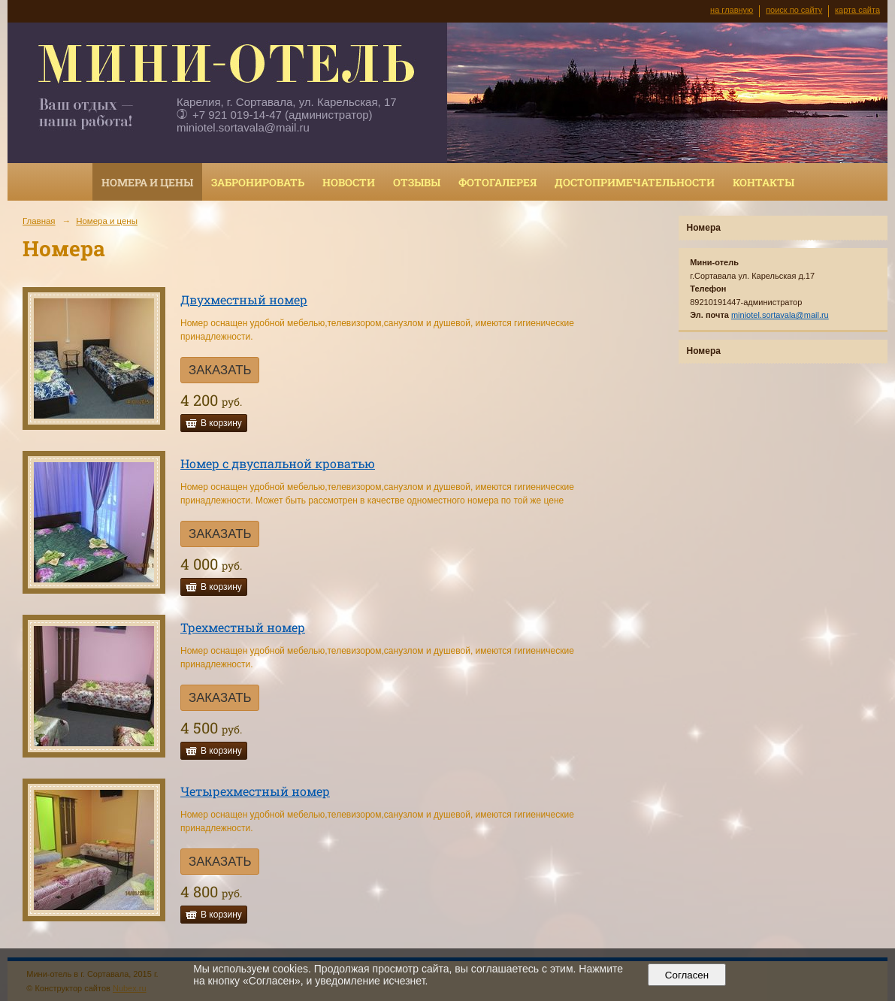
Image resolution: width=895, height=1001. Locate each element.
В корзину (221, 423)
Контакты (763, 182)
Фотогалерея (497, 182)
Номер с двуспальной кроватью (277, 463)
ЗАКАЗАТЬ (220, 370)
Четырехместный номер (255, 791)
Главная (39, 220)
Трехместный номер (242, 627)
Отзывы (416, 182)
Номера (704, 227)
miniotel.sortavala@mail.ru (243, 127)
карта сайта (857, 9)
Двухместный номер (243, 299)
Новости (348, 182)
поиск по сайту (794, 9)
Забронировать (257, 182)
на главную (731, 9)
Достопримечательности (635, 182)
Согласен (686, 975)
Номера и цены (147, 182)
